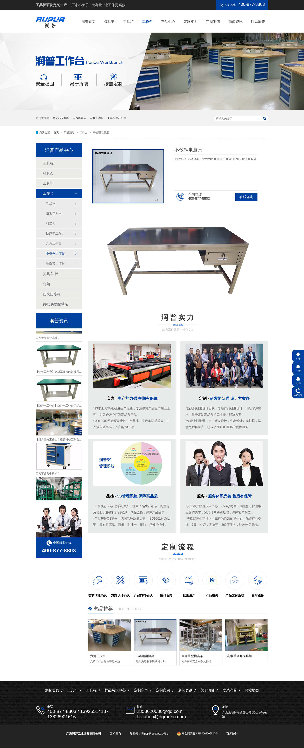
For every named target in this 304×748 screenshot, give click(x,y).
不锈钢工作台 (55, 253)
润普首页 (89, 22)
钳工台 (50, 223)
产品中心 (168, 22)
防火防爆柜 (51, 294)
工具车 (48, 183)
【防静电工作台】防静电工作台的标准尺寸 (61, 406)
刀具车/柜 (50, 274)
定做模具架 (79, 118)
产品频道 (69, 132)
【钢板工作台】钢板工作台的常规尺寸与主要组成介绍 (68, 372)
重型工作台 (54, 213)
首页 (57, 132)
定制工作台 (97, 118)
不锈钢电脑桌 (101, 132)
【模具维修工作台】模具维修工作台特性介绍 (63, 440)
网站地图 (252, 690)
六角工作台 (98, 656)
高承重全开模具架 (239, 656)
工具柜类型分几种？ (48, 338)
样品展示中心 (115, 690)
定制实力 (191, 22)
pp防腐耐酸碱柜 (55, 304)
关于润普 (207, 690)
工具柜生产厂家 (116, 118)
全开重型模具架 (192, 656)
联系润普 (258, 22)
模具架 (109, 22)
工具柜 (128, 22)
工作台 (147, 22)
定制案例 (213, 22)
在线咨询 (246, 197)
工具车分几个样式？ (48, 474)
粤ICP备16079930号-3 (154, 733)
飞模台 (50, 204)
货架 (46, 284)
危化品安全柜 (61, 118)
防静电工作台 (55, 233)
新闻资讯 (236, 22)
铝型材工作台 (55, 263)
